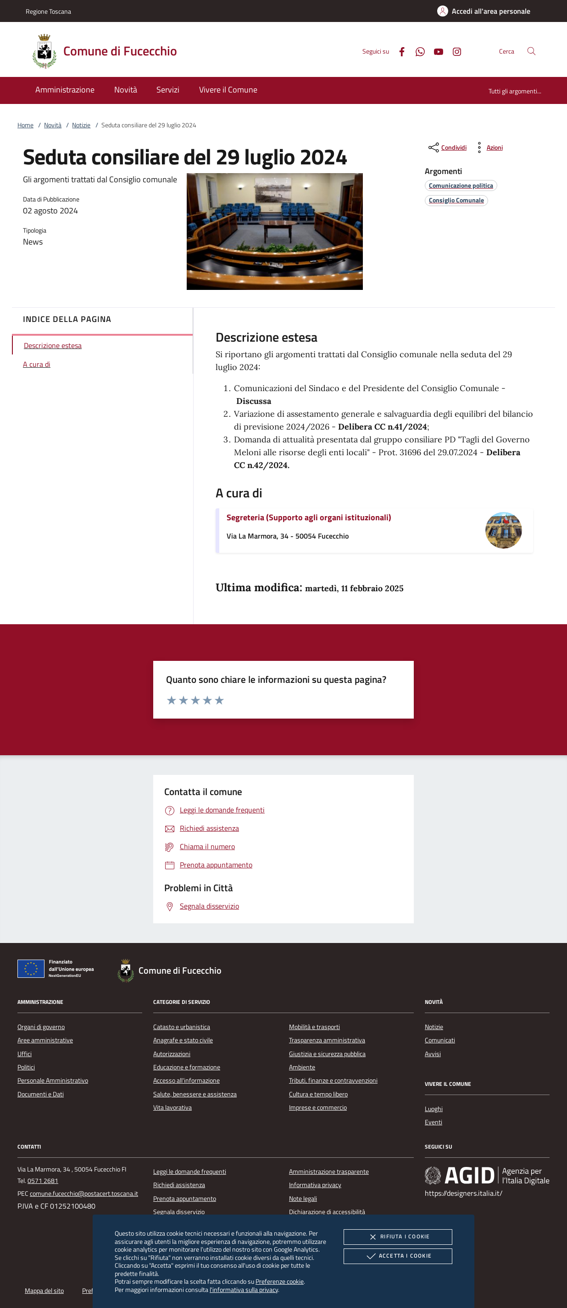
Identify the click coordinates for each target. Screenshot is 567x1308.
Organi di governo (41, 1027)
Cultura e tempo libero (318, 1094)
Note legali (303, 1199)
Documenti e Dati (40, 1094)
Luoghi (434, 1109)
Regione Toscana (48, 11)
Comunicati (440, 1040)
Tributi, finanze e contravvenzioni (333, 1080)
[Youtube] (435, 50)
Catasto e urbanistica (181, 1027)
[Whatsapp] (416, 50)
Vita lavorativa (172, 1107)
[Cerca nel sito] (531, 51)
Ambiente (302, 1067)
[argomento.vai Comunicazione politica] (461, 185)
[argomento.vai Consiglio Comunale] (456, 200)
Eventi (433, 1122)
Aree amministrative (45, 1040)
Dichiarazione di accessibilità (327, 1212)
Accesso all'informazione (186, 1080)
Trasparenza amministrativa (327, 1040)
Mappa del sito (44, 1291)
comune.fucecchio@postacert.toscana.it (84, 1193)
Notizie (81, 125)
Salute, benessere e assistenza (195, 1094)
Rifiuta (398, 1237)
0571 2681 (43, 1181)
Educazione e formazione (186, 1067)
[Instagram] (453, 50)
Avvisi (433, 1054)
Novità (52, 125)
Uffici (24, 1054)
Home (25, 125)
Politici (26, 1067)
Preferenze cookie (280, 1281)
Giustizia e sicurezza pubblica (327, 1054)
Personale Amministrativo (52, 1080)
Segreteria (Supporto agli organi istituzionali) (309, 517)
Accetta (398, 1256)
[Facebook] (398, 50)
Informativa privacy (315, 1185)
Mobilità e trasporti (314, 1027)
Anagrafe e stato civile (183, 1040)
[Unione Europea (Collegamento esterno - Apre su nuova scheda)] (58, 970)
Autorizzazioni (171, 1054)
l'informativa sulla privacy (244, 1289)
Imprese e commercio (318, 1107)
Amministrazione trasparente (329, 1171)
